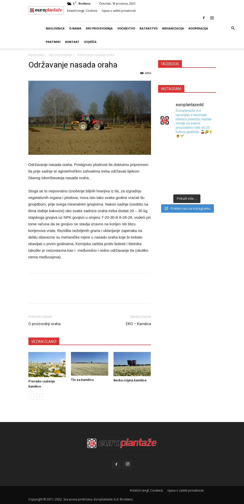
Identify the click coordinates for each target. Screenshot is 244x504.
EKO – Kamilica (138, 324)
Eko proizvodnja (99, 28)
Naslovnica (55, 28)
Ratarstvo (149, 28)
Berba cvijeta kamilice (130, 380)
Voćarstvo (126, 28)
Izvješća (90, 42)
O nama (75, 28)
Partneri (53, 42)
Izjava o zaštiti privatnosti (119, 10)
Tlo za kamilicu (82, 380)
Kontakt (72, 42)
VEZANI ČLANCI (43, 342)
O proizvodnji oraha (44, 324)
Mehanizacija (173, 28)
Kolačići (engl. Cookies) (82, 10)
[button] (233, 28)
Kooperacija (198, 28)
